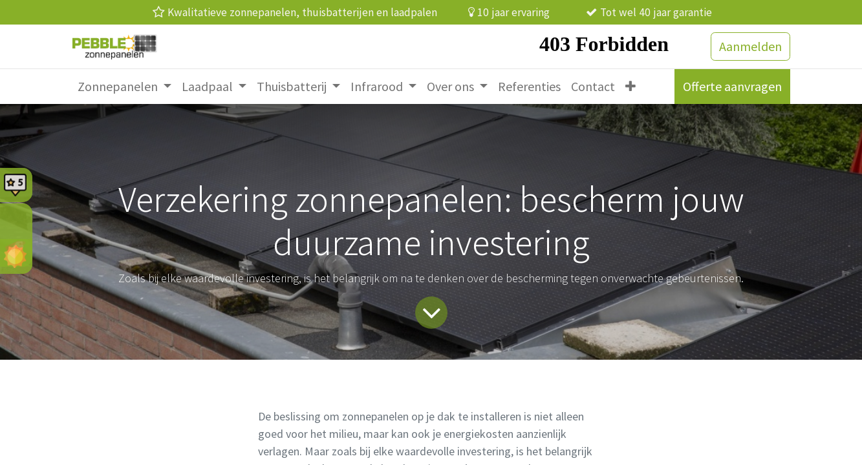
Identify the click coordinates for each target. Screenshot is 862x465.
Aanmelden (750, 46)
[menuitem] (124, 86)
